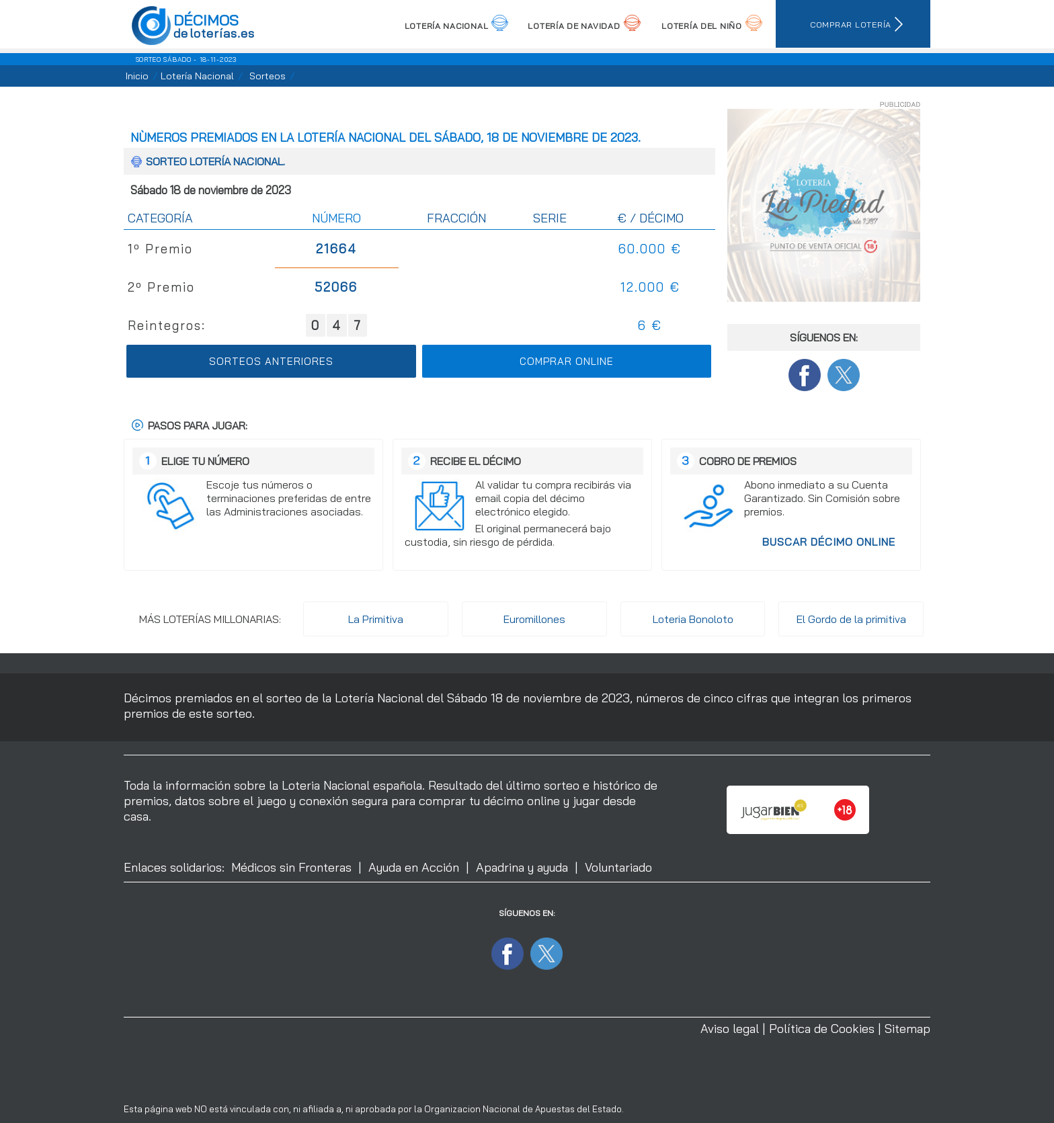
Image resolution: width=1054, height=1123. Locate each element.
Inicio (137, 76)
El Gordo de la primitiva (851, 619)
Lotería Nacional (197, 76)
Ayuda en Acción (413, 867)
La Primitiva (375, 619)
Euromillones (534, 619)
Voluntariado (618, 867)
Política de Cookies (822, 1028)
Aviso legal (729, 1028)
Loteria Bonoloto (693, 619)
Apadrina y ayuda (522, 867)
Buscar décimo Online (828, 541)
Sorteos (267, 76)
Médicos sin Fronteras (291, 867)
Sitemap (907, 1028)
